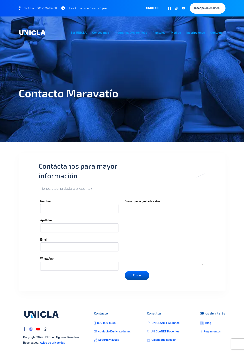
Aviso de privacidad (52, 342)
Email (79, 244)
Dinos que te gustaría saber (164, 232)
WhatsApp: (79, 263)
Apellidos (79, 225)
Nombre (79, 206)
